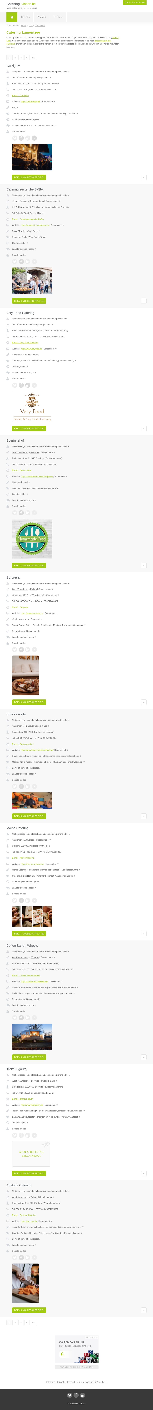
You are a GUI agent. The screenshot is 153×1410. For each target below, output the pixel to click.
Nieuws (25, 17)
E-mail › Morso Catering (23, 858)
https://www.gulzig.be (30, 101)
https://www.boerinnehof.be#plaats (37, 476)
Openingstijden (20, 243)
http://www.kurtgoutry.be (32, 1105)
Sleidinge (34, 452)
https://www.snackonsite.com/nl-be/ (37, 750)
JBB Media (73, 1403)
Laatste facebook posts (24, 125)
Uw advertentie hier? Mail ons (76, 1367)
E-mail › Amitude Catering (24, 1215)
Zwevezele (36, 1081)
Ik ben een (135, 2)
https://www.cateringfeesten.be (35, 225)
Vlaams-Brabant (19, 201)
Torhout (33, 1197)
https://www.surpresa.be (32, 613)
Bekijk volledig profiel (29, 177)
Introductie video (47, 125)
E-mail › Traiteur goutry (22, 1099)
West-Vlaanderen (20, 957)
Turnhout (28, 726)
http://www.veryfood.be (31, 349)
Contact (58, 17)
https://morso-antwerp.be (32, 864)
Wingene (35, 957)
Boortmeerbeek (37, 201)
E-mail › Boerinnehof (21, 470)
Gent (32, 77)
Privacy (82, 1403)
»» (33, 57)
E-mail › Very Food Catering (25, 342)
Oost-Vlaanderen (20, 77)
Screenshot (48, 101)
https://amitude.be (29, 1221)
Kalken (33, 589)
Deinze (33, 324)
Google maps (44, 77)
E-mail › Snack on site (22, 744)
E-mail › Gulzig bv (20, 95)
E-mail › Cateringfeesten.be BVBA (28, 219)
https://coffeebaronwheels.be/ (34, 981)
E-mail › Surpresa (20, 607)
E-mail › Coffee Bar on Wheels (26, 975)
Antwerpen (17, 726)
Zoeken (41, 17)
